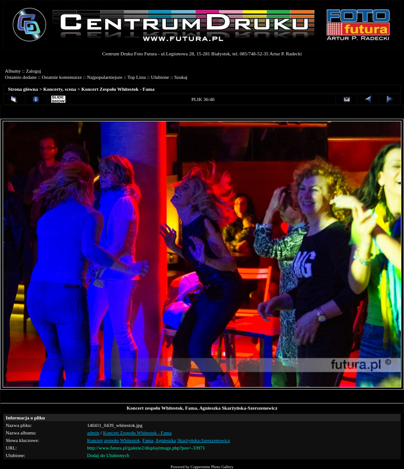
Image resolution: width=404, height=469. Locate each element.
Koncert (95, 440)
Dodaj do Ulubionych (108, 455)
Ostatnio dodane (21, 77)
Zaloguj (33, 71)
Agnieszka (165, 440)
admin (93, 432)
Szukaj (180, 77)
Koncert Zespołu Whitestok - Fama (117, 89)
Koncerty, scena (59, 89)
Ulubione (160, 77)
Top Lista (136, 77)
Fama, (148, 440)
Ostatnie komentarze (62, 77)
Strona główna (23, 89)
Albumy (13, 71)
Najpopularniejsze (104, 77)
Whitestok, (130, 440)
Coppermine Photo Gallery (212, 467)
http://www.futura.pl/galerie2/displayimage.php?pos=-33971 (146, 447)
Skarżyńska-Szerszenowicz (203, 440)
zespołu (111, 440)
